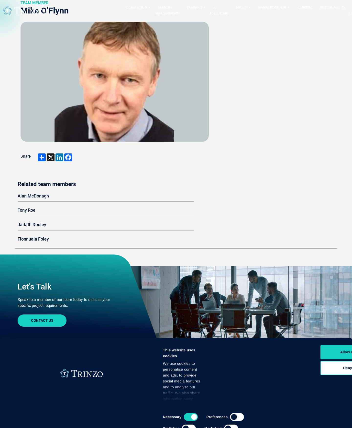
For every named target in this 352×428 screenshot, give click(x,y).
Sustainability (304, 10)
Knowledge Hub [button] (244, 10)
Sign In (42, 323)
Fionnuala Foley (248, 90)
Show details (256, 418)
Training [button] (158, 10)
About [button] (213, 10)
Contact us (335, 10)
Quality (24, 362)
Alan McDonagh (248, 47)
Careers (276, 10)
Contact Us (42, 249)
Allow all (311, 376)
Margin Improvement (123, 10)
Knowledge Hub (302, 354)
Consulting (29, 354)
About (185, 354)
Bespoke (78, 362)
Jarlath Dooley (247, 76)
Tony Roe (242, 61)
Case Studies (297, 362)
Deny (311, 392)
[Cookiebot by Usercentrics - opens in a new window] (31, 418)
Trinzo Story (189, 362)
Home (23, 298)
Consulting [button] (83, 10)
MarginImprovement (139, 357)
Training (80, 354)
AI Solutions (188, 10)
